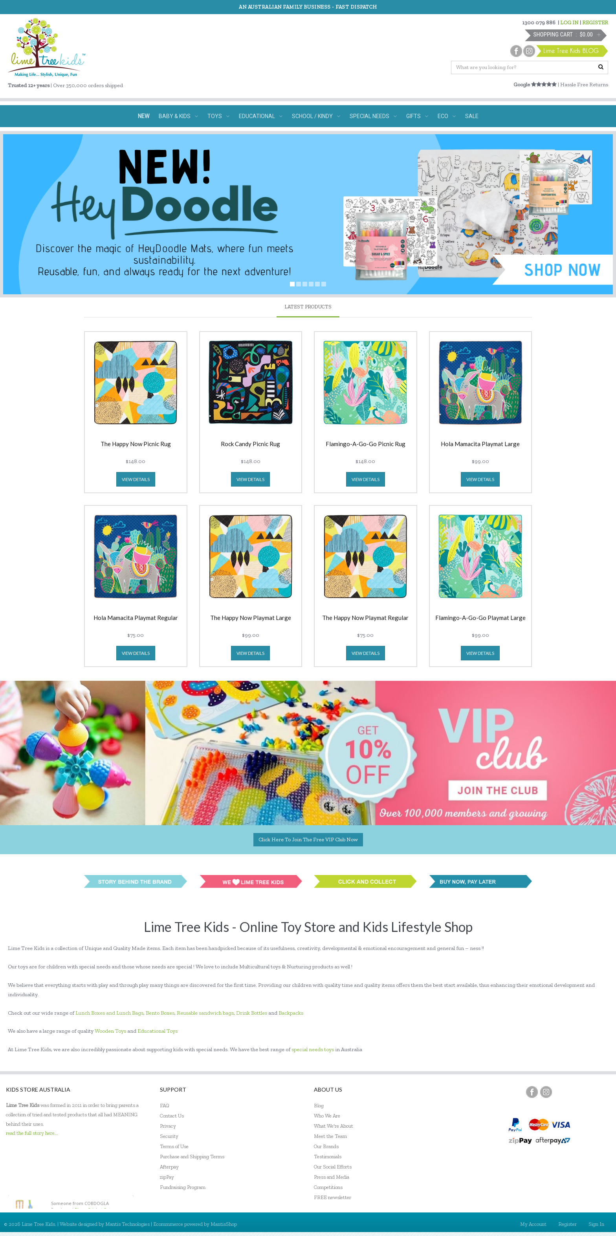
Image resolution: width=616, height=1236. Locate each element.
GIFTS (417, 116)
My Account (533, 1224)
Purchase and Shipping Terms (192, 1156)
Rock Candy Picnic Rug (250, 444)
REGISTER (595, 22)
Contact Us (172, 1116)
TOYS (218, 116)
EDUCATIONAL (260, 116)
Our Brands (326, 1146)
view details (136, 479)
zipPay (167, 1177)
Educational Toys (158, 1031)
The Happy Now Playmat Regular (365, 618)
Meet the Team (330, 1136)
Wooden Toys (110, 1031)
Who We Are (327, 1116)
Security (169, 1136)
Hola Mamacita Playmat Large (480, 444)
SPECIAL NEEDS (373, 116)
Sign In (596, 1224)
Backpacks (291, 1013)
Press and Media (331, 1177)
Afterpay (169, 1167)
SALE (471, 116)
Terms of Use (174, 1146)
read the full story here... (32, 1133)
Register (567, 1224)
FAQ (164, 1105)
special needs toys (313, 1049)
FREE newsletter (332, 1197)
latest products (308, 307)
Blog (319, 1105)
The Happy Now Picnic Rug (136, 444)
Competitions (328, 1187)
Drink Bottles (251, 1013)
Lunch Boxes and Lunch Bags (109, 1013)
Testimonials (327, 1156)
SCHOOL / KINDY (316, 116)
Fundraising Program (182, 1187)
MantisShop (224, 1224)
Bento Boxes (160, 1013)
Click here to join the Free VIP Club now (308, 839)
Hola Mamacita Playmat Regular (136, 618)
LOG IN (569, 22)
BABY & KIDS (178, 116)
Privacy (168, 1126)
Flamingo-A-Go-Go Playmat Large (480, 618)
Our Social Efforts (333, 1167)
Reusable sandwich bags (205, 1013)
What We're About (333, 1126)
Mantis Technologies (127, 1224)
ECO (447, 116)
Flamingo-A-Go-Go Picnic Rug (365, 444)
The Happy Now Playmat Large (250, 618)
